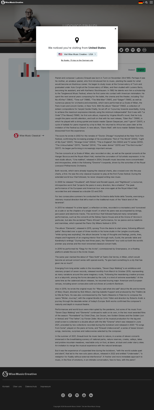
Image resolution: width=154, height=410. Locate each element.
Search (146, 2)
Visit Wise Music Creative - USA (78, 54)
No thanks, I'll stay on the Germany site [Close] (115, 29)
